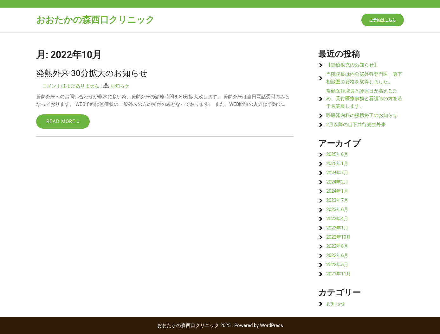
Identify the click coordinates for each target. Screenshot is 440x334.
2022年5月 (337, 264)
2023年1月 (337, 228)
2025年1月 (337, 163)
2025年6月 (337, 154)
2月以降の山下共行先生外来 (356, 124)
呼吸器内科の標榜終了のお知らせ (362, 115)
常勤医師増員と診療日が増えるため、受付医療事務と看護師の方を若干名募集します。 (364, 98)
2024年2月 (337, 182)
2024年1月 (337, 191)
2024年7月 (337, 173)
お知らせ (119, 86)
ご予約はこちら (382, 20)
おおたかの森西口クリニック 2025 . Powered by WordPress (220, 325)
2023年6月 (337, 209)
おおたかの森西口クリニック (95, 20)
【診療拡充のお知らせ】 (352, 65)
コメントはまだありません (70, 86)
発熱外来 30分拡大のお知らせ (92, 73)
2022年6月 (337, 255)
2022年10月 (338, 237)
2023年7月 (337, 200)
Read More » (63, 121)
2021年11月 (338, 274)
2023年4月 (337, 219)
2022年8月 (337, 246)
